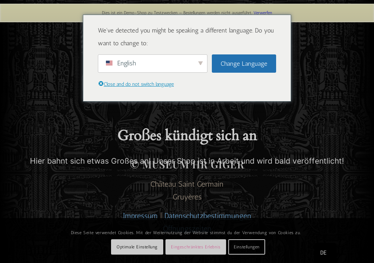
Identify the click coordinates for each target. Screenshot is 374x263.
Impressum (140, 215)
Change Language (244, 63)
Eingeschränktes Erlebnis (195, 246)
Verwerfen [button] (262, 12)
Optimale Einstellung (137, 246)
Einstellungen (247, 246)
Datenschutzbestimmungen (207, 215)
